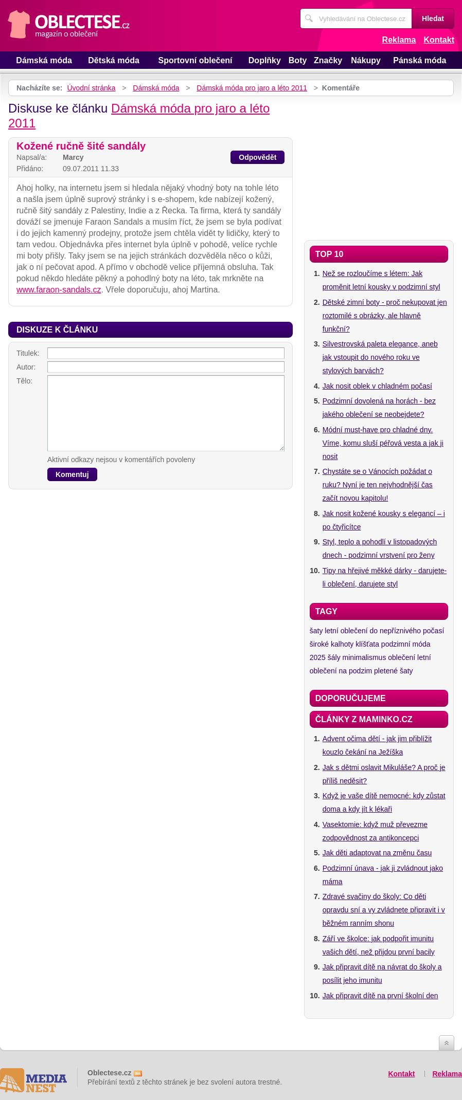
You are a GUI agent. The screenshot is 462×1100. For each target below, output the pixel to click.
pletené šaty (393, 671)
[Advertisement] (379, 165)
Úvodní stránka (91, 88)
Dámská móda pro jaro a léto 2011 (252, 88)
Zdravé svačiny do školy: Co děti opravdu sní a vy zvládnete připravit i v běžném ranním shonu (384, 909)
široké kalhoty (332, 644)
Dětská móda (113, 60)
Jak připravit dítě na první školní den (380, 996)
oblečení (401, 657)
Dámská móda (44, 60)
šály (334, 657)
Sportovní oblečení (195, 60)
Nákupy (366, 60)
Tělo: (24, 381)
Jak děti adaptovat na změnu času (377, 853)
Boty (298, 60)
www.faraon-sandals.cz (58, 289)
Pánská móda (419, 60)
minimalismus (364, 657)
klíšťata (367, 644)
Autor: (25, 367)
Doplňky (264, 60)
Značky (328, 60)
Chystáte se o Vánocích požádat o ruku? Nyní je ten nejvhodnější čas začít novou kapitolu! (378, 484)
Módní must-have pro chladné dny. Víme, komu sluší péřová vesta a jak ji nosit (383, 443)
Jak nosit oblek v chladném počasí (377, 386)
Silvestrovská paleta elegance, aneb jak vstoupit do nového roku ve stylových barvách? (380, 357)
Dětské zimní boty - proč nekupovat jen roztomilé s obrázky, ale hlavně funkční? (385, 315)
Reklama (399, 39)
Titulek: (28, 353)
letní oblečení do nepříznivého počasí (384, 631)
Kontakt (438, 39)
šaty (316, 631)
